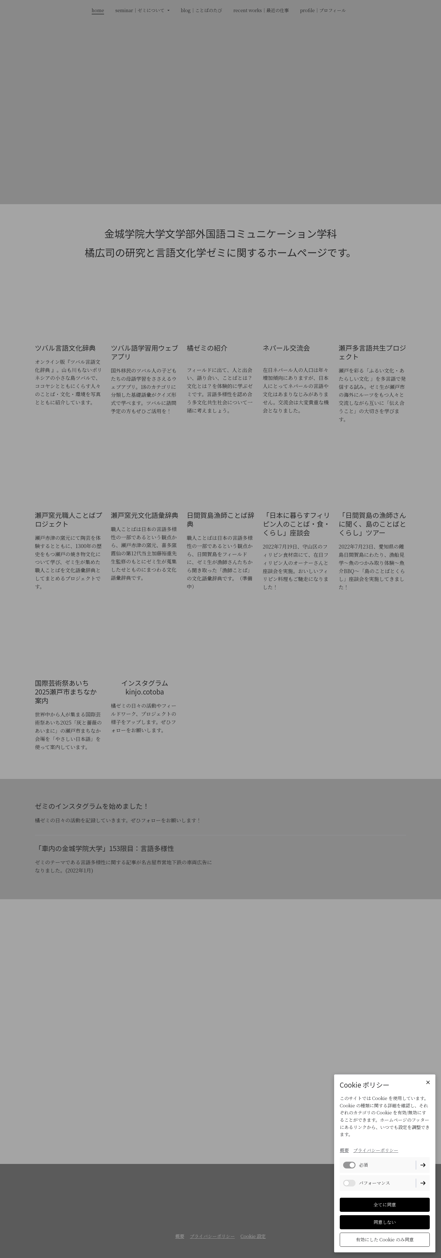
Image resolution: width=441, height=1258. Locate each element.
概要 (344, 1150)
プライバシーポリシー (375, 1150)
